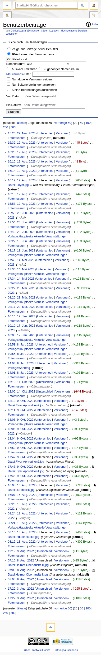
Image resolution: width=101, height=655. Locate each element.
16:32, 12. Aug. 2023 (22, 142)
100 (88, 123)
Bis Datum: (13, 105)
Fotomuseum (16, 138)
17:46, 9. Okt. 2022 (20, 466)
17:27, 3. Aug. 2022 (21, 598)
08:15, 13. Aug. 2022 (22, 541)
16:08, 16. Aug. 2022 (22, 485)
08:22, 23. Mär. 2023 (21, 288)
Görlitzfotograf (19, 30)
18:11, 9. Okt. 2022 (20, 410)
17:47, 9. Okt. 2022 (20, 457)
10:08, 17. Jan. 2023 (21, 335)
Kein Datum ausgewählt (40, 96)
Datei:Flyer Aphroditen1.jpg (26, 471)
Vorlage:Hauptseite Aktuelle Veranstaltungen (37, 236)
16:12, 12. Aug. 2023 (22, 180)
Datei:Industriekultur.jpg (23, 537)
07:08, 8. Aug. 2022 (21, 579)
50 (81, 123)
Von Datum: (14, 96)
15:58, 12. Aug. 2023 (22, 203)
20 (75, 123)
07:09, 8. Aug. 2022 (21, 570)
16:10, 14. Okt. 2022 (21, 382)
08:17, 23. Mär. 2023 (21, 307)
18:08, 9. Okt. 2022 (20, 419)
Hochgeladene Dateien (74, 30)
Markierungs (14, 74)
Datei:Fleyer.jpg (18, 185)
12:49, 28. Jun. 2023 (21, 232)
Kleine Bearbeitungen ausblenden (34, 90)
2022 (11, 433)
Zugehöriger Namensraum (61, 69)
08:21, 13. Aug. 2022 (22, 523)
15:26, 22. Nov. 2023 (22, 133)
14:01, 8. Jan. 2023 (21, 372)
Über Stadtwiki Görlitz (37, 650)
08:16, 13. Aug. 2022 (22, 532)
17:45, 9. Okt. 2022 (20, 476)
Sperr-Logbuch (50, 30)
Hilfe (95, 24)
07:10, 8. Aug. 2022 (21, 560)
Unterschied (45, 133)
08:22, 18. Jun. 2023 (21, 241)
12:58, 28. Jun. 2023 (21, 213)
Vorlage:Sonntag (19, 368)
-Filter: (18, 74)
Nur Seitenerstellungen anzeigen (33, 84)
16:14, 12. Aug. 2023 (22, 171)
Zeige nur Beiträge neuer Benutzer (35, 49)
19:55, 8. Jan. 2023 (21, 354)
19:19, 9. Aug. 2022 (21, 551)
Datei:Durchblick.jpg (21, 490)
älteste (21, 123)
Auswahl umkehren (24, 69)
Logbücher (11, 33)
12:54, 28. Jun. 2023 (21, 222)
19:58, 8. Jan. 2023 (21, 344)
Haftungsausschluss (66, 650)
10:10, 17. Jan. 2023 (21, 325)
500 (12, 127)
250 (5, 127)
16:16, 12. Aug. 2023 (22, 161)
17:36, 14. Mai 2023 (21, 269)
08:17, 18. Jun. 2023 (21, 250)
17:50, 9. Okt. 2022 (20, 448)
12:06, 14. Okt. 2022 (21, 391)
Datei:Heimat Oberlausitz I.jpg (28, 574)
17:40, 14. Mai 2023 (21, 260)
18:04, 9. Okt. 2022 (20, 438)
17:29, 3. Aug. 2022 (21, 588)
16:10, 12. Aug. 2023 (22, 194)
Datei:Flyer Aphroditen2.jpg (26, 405)
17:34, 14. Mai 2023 (21, 278)
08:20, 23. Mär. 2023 (21, 297)
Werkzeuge (94, 15)
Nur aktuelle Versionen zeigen (32, 79)
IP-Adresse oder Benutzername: (33, 54)
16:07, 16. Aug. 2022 (22, 495)
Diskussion (34, 30)
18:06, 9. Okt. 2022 (20, 429)
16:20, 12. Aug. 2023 (22, 152)
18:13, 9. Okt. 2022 (20, 401)
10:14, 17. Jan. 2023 (21, 316)
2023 (11, 217)
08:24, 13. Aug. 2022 (22, 513)
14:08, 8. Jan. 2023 (21, 363)
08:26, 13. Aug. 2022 (22, 504)
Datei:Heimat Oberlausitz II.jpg (28, 565)
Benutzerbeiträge (7, 15)
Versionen (62, 133)
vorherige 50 (62, 123)
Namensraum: (15, 64)
